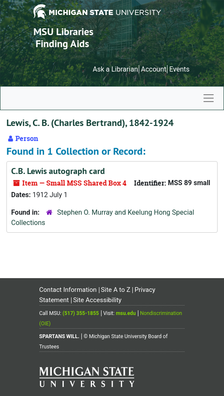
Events (179, 69)
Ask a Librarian (115, 69)
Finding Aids (62, 43)
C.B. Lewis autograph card (58, 171)
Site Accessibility (97, 300)
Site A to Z (116, 290)
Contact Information (68, 290)
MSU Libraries (63, 31)
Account (153, 69)
